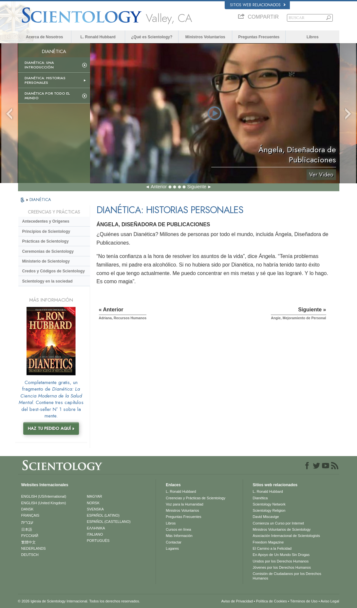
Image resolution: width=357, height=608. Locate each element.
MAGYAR (94, 496)
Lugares (172, 548)
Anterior (159, 186)
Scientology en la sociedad (47, 281)
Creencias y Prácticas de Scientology (195, 498)
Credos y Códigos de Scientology (53, 271)
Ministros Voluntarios (205, 37)
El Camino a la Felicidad (272, 548)
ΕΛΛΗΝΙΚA (96, 528)
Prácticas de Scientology (45, 241)
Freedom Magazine (268, 542)
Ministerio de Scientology (46, 261)
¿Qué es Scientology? (151, 37)
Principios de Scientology (46, 231)
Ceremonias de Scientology (48, 251)
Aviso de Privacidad (237, 601)
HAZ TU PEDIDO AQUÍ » (51, 428)
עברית (27, 522)
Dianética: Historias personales (45, 80)
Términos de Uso (304, 601)
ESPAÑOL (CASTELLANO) (109, 522)
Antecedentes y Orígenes (45, 221)
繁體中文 (28, 542)
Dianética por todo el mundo (47, 96)
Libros (313, 37)
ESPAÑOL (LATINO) (103, 515)
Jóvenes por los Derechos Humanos (282, 567)
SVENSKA (95, 509)
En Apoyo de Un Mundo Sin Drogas (281, 555)
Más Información (179, 536)
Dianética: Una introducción (39, 65)
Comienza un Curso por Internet (278, 523)
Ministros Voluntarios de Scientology (282, 529)
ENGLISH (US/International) (43, 496)
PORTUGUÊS (98, 541)
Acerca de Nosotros (44, 37)
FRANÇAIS (30, 515)
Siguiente (196, 186)
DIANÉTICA (40, 199)
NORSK (93, 503)
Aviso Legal (330, 601)
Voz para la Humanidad (184, 504)
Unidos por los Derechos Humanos (281, 561)
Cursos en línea (178, 529)
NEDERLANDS (33, 548)
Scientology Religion (269, 510)
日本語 (26, 529)
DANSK (27, 509)
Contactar (173, 542)
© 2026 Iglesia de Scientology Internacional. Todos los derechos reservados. (79, 601)
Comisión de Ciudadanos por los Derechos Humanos (287, 576)
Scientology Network (269, 504)
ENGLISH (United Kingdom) (43, 503)
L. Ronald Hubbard (98, 37)
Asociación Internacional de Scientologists (286, 536)
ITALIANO (95, 534)
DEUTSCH (30, 555)
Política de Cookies (271, 601)
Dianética (260, 498)
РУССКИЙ (29, 536)
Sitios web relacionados (258, 5)
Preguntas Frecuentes (258, 37)
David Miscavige (266, 517)
